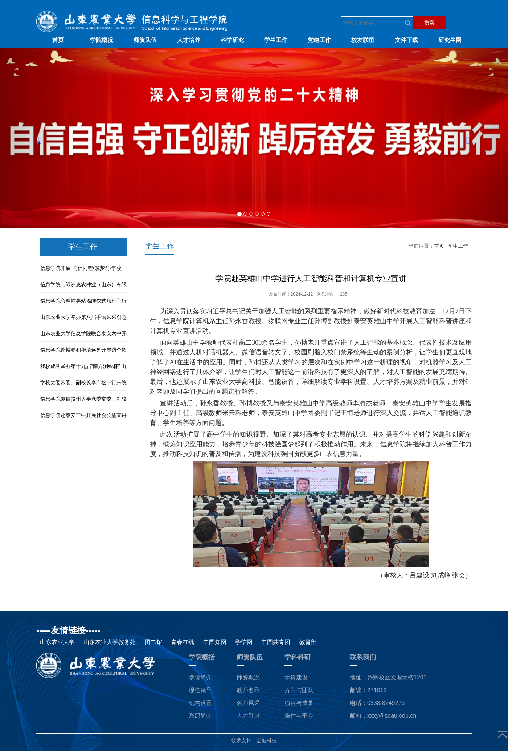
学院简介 (200, 677)
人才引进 (248, 716)
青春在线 (183, 642)
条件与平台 (299, 716)
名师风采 (248, 703)
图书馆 (154, 642)
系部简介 (200, 716)
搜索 (429, 22)
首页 (439, 246)
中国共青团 (276, 642)
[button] (38, 138)
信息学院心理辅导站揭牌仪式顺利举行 (83, 301)
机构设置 (200, 703)
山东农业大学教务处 (110, 642)
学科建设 (296, 677)
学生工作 (458, 246)
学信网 (244, 642)
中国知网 (214, 642)
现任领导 (200, 690)
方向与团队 (299, 690)
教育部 (308, 642)
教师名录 (248, 690)
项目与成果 (299, 703)
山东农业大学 (58, 642)
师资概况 (248, 677)
